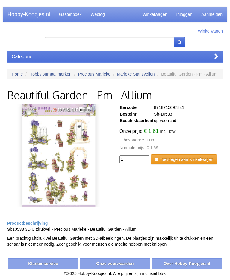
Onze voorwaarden (115, 263)
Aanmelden (212, 14)
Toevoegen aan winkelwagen (184, 159)
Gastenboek (70, 14)
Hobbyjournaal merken (50, 74)
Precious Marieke (94, 74)
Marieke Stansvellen (136, 74)
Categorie (115, 56)
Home (17, 74)
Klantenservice (43, 263)
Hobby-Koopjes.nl (28, 14)
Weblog (98, 14)
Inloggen (184, 14)
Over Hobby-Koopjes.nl (187, 263)
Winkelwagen (154, 14)
